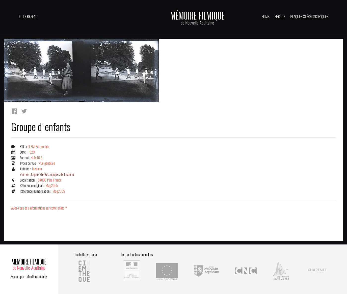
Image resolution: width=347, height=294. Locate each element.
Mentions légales (37, 276)
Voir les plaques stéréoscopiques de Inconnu (47, 174)
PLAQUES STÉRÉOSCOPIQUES (309, 16)
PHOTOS (279, 16)
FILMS (265, 16)
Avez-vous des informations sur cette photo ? (39, 208)
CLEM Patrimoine (38, 146)
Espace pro (17, 276)
